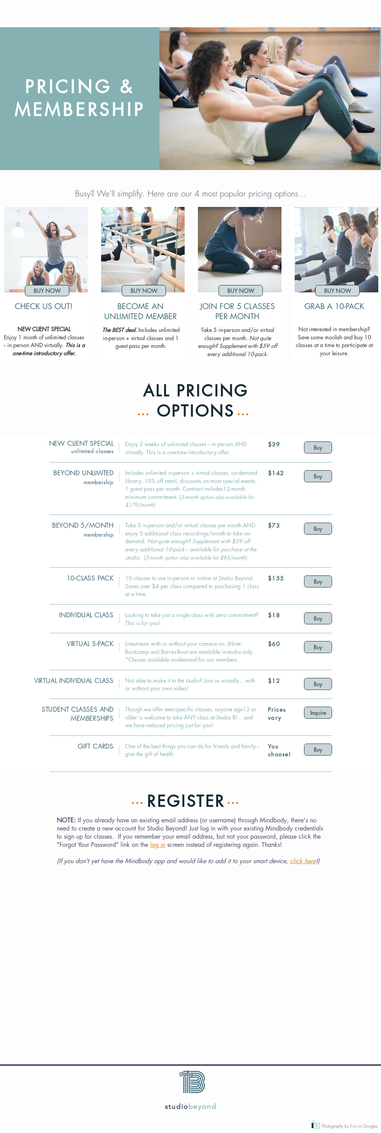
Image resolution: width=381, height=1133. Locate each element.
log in (157, 845)
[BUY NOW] (47, 290)
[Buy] (318, 447)
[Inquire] (318, 713)
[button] (269, 98)
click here (303, 861)
